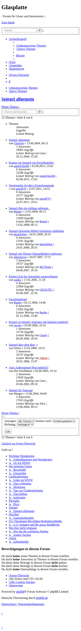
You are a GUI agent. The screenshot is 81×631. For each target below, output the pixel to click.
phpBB (20, 591)
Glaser (43, 335)
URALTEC (46, 289)
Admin (43, 358)
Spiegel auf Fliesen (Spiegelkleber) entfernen (35, 253)
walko (17, 279)
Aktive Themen (18, 91)
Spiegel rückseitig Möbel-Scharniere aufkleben (36, 231)
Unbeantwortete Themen (23, 87)
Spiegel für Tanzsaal (21, 390)
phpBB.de (42, 597)
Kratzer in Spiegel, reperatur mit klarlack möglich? (39, 322)
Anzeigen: (19, 421)
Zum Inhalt (8, 22)
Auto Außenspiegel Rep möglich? (28, 367)
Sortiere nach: (56, 421)
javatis (18, 325)
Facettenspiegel (18, 299)
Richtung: (19, 424)
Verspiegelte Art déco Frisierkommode (31, 185)
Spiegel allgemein (17, 99)
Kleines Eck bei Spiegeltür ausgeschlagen (33, 276)
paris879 (21, 188)
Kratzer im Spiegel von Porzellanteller (31, 162)
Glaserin (19, 143)
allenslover (20, 257)
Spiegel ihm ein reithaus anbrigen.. (29, 208)
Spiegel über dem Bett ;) (23, 344)
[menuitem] (31, 45)
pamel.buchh (21, 166)
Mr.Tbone (45, 267)
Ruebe (17, 302)
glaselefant (20, 234)
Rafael (18, 211)
